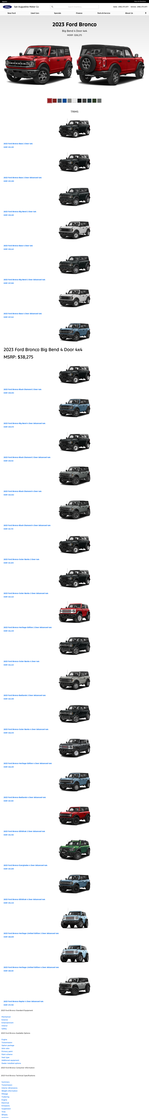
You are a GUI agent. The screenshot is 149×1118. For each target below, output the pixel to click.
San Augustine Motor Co (26, 6)
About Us (129, 13)
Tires (3, 1112)
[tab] (74, 1016)
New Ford (12, 13)
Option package (8, 1045)
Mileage (5, 1094)
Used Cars (35, 13)
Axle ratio (5, 1048)
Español (4, 1)
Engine (4, 1039)
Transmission (7, 1042)
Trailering (5, 1097)
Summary (6, 1082)
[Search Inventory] (74, 7)
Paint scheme (7, 1054)
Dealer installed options (11, 1063)
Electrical (5, 1103)
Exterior (5, 1020)
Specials (57, 13)
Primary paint (7, 1051)
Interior (5, 1026)
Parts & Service (103, 13)
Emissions (6, 1106)
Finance (79, 13)
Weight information (9, 1091)
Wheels (5, 1115)
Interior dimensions (9, 1088)
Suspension (6, 1109)
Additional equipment (10, 1060)
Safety (4, 1029)
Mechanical (6, 1017)
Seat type (5, 1057)
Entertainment (7, 1023)
